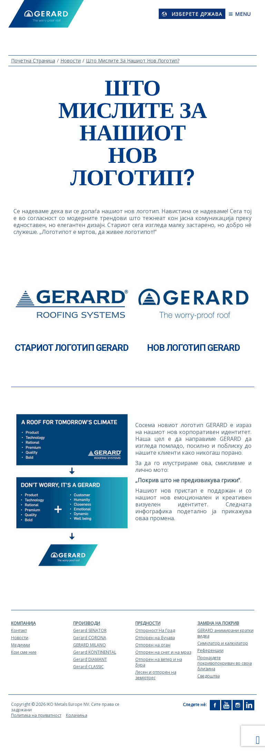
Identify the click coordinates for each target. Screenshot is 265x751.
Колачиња (76, 715)
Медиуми (20, 645)
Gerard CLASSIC (88, 667)
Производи (86, 623)
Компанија (23, 623)
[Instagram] (238, 705)
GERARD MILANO (89, 645)
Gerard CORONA (89, 638)
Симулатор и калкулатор (222, 643)
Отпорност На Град (155, 630)
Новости (19, 638)
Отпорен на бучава (155, 638)
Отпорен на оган (152, 645)
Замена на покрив (218, 623)
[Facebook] (215, 705)
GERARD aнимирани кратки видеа (225, 633)
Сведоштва (208, 676)
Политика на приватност (36, 715)
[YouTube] (226, 705)
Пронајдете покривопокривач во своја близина (224, 663)
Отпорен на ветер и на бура (158, 662)
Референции (210, 650)
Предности (147, 623)
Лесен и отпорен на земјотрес (155, 675)
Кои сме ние (24, 652)
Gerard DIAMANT (90, 659)
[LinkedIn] (249, 705)
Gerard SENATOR (90, 630)
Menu (239, 14)
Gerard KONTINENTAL (94, 652)
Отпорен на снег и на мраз (163, 652)
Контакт (19, 630)
